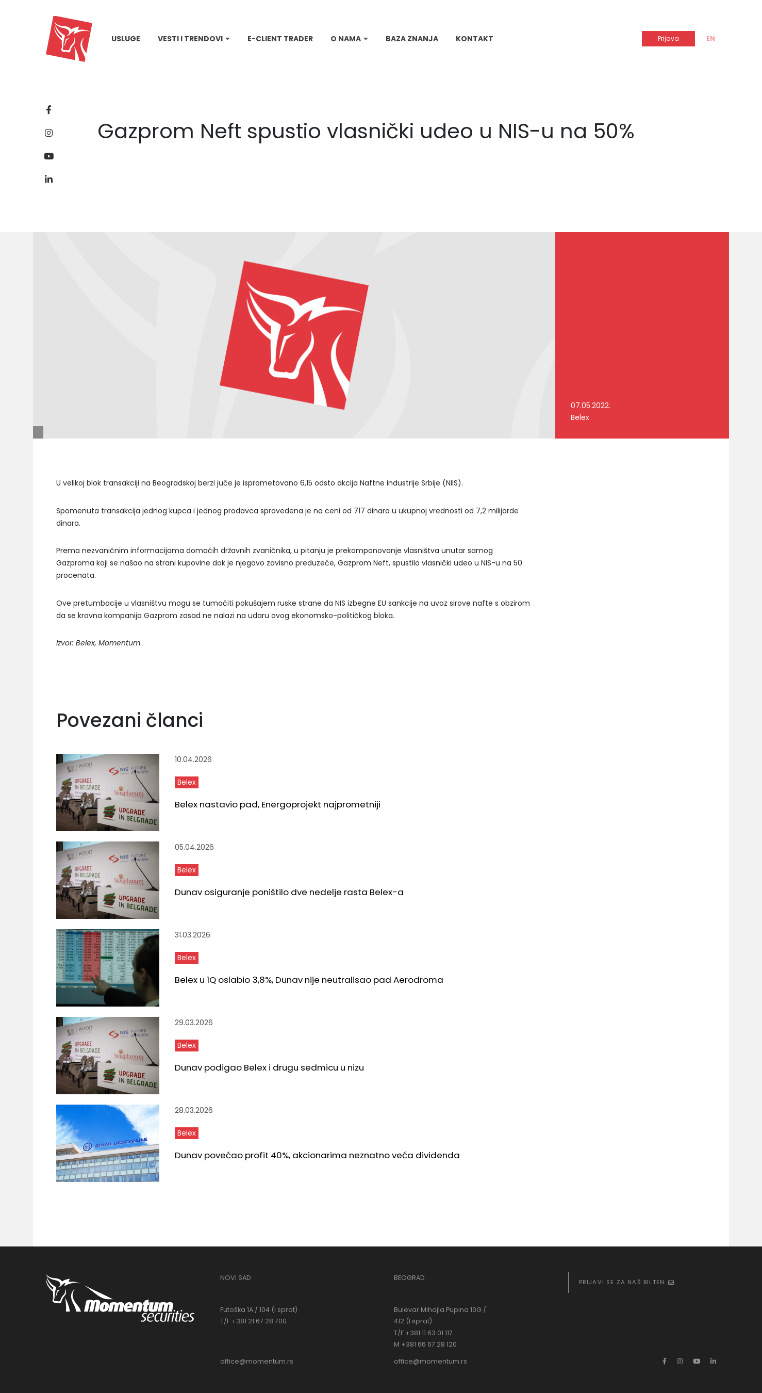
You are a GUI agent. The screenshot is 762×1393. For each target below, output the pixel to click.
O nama (345, 39)
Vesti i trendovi (190, 39)
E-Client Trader (280, 39)
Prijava (668, 38)
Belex (580, 417)
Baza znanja (412, 39)
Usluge (125, 39)
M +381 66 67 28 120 (425, 1344)
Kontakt (474, 39)
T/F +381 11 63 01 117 (423, 1333)
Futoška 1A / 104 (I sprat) (258, 1309)
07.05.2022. (590, 405)
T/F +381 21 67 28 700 (253, 1321)
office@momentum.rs (256, 1361)
